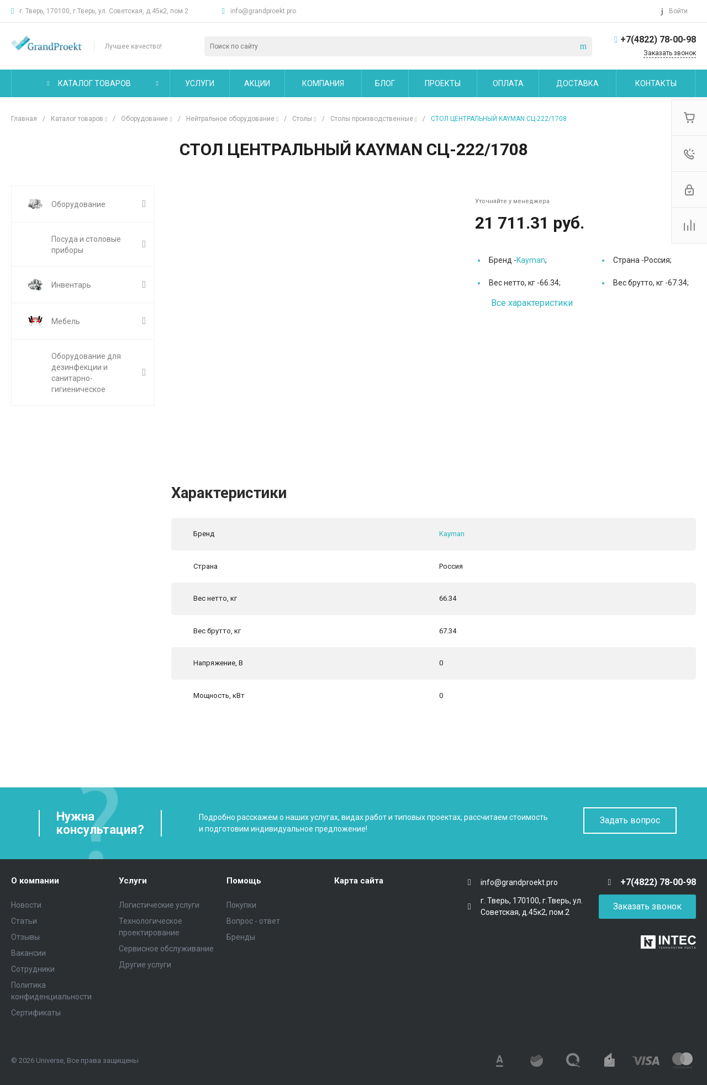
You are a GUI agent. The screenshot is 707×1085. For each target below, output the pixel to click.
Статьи (24, 921)
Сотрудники (33, 969)
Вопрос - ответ (253, 921)
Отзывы (25, 937)
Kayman (530, 260)
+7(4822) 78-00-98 (658, 39)
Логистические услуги (159, 905)
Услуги (133, 881)
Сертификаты (36, 1012)
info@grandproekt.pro (263, 11)
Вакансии (28, 953)
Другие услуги (145, 964)
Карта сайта (358, 881)
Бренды (240, 937)
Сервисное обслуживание (166, 948)
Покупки (241, 905)
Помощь (243, 881)
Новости (26, 905)
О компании (35, 881)
